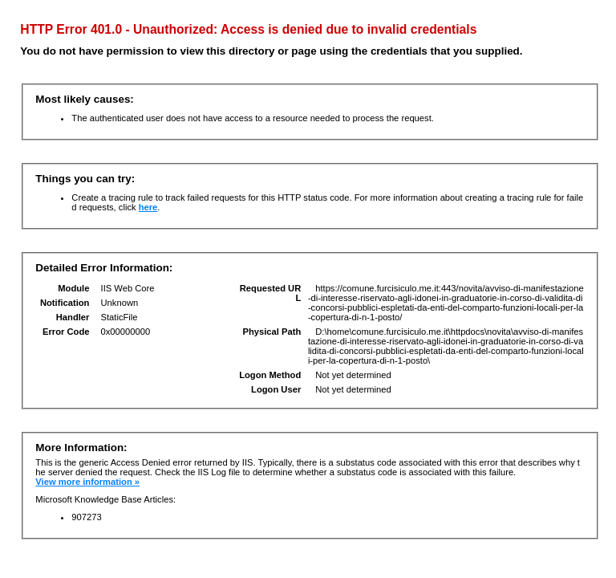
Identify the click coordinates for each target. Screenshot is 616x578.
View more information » (87, 481)
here (148, 207)
